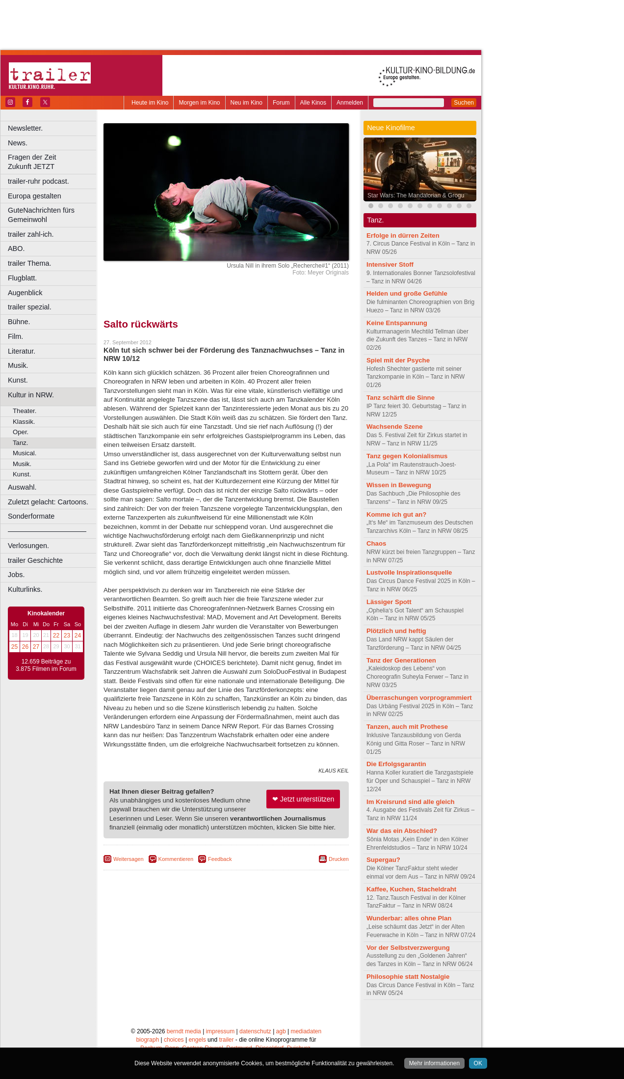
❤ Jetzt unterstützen (303, 799)
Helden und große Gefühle (406, 293)
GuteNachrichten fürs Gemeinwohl (41, 214)
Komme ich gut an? (396, 514)
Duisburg (299, 1040)
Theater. (24, 411)
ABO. (16, 248)
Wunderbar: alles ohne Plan (408, 918)
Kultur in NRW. (31, 395)
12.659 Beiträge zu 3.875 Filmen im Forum (46, 665)
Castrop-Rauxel (202, 1040)
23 (67, 635)
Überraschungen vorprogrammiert (419, 697)
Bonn (172, 1040)
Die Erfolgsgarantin (396, 764)
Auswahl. (22, 487)
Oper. (20, 432)
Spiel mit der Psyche (398, 360)
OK (478, 1063)
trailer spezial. (30, 307)
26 (25, 646)
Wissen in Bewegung (398, 485)
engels (197, 1031)
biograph (147, 1031)
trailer (226, 1031)
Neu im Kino (246, 102)
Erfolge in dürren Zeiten (403, 235)
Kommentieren (176, 859)
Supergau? (383, 859)
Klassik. (24, 421)
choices (174, 1031)
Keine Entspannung (396, 323)
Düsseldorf (270, 1040)
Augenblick (25, 293)
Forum (281, 102)
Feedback (220, 859)
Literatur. (21, 351)
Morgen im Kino (199, 102)
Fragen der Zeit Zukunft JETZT (53, 161)
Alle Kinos (313, 102)
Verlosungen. (28, 546)
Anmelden (350, 102)
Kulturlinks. (25, 589)
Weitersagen (128, 859)
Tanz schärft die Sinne (400, 397)
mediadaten (305, 1023)
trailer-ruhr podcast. (38, 181)
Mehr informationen (434, 1063)
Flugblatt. (22, 278)
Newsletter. (25, 128)
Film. (15, 336)
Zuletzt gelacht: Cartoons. (48, 502)
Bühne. (19, 322)
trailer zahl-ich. (31, 234)
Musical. (24, 453)
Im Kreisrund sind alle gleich (410, 801)
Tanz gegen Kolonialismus (406, 456)
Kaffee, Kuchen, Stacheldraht (411, 889)
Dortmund (239, 1040)
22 (56, 635)
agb (281, 1023)
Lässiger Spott (389, 602)
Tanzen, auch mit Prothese (407, 726)
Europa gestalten (34, 196)
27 (36, 646)
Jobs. (16, 575)
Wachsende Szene (394, 426)
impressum (220, 1023)
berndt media (184, 1023)
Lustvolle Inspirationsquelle (409, 572)
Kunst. (18, 380)
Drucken (339, 859)
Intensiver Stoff (390, 264)
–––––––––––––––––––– (47, 531)
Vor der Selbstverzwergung (408, 947)
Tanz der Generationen (401, 660)
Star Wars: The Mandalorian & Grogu (415, 195)
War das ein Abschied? (401, 830)
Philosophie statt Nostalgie (407, 976)
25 (14, 646)
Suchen (464, 102)
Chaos (376, 543)
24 (78, 635)
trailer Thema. (30, 263)
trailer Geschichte (35, 560)
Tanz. (20, 442)
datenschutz (255, 1023)
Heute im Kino (149, 102)
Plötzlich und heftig (396, 631)
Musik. (18, 365)
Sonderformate (31, 516)
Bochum (151, 1040)
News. (17, 143)
